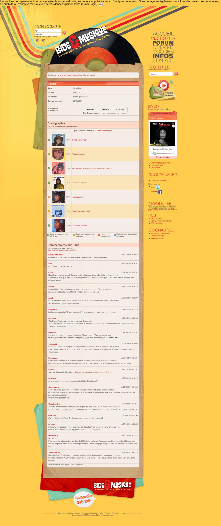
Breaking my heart (79, 140)
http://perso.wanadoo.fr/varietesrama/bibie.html (94, 372)
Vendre (105, 109)
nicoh (50, 298)
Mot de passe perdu (49, 37)
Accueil (61, 513)
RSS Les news (156, 219)
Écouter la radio (163, 157)
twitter (155, 187)
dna (50, 264)
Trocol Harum (54, 452)
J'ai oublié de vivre (79, 225)
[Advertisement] (106, 14)
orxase (51, 287)
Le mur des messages (159, 180)
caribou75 (52, 344)
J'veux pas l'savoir (79, 183)
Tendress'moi (77, 197)
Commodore (53, 387)
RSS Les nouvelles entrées (161, 221)
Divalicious (53, 436)
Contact (107, 513)
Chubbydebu (54, 404)
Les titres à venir (157, 165)
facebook (156, 192)
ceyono (51, 424)
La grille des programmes (160, 163)
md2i (50, 272)
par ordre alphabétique (103, 131)
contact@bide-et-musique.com (101, 515)
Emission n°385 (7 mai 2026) (162, 114)
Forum (77, 513)
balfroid (51, 370)
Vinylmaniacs (158, 118)
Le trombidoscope (157, 236)
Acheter (90, 109)
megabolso (53, 309)
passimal (52, 318)
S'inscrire (37, 37)
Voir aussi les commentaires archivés (62, 251)
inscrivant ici (172, 210)
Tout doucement (78, 154)
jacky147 (52, 378)
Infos (102, 513)
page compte (153, 210)
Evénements (86, 513)
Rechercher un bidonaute (160, 233)
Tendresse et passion (81, 211)
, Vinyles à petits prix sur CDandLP (105, 113)
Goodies (95, 513)
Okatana (52, 415)
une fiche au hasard (87, 75)
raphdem (52, 332)
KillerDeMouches (55, 255)
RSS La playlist (156, 223)
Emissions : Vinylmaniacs (162, 149)
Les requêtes (156, 167)
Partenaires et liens (119, 513)
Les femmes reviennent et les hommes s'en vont (92, 168)
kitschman (53, 358)
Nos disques (69, 513)
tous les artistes (72, 75)
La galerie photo (157, 238)
